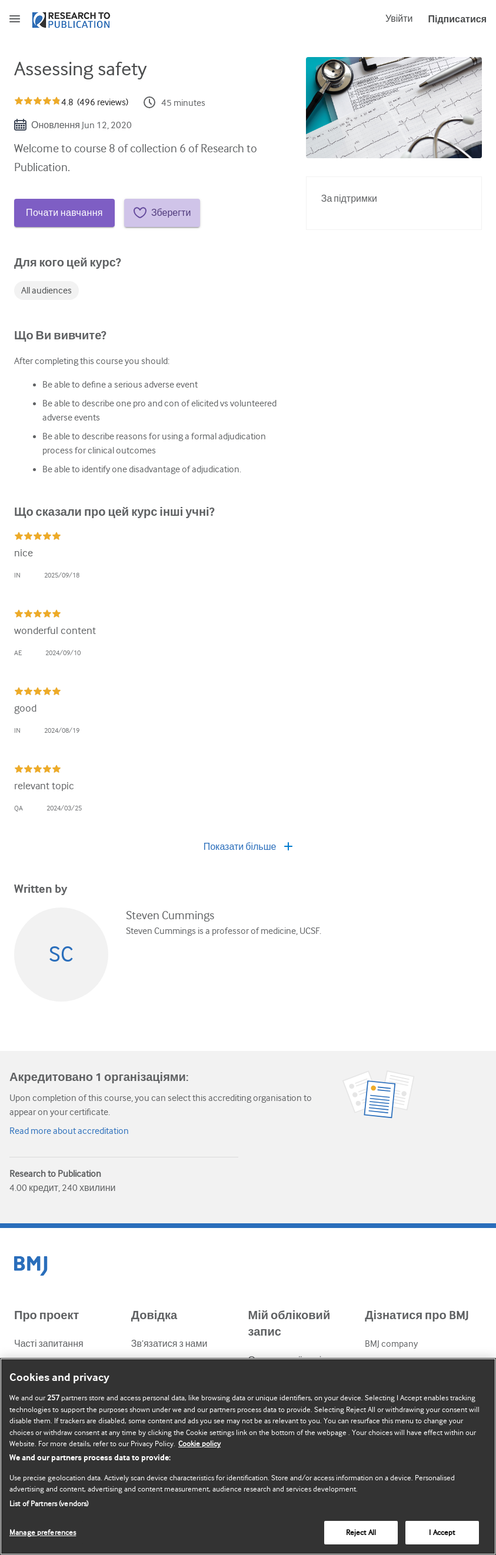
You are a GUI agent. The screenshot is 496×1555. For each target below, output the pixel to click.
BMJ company (391, 1344)
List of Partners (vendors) (48, 1503)
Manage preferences (42, 1532)
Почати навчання (64, 213)
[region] (248, 1456)
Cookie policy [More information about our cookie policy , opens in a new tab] (199, 1443)
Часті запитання (49, 1344)
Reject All (361, 1532)
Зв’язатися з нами (169, 1344)
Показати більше (248, 847)
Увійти (399, 19)
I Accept (442, 1532)
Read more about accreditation (69, 1131)
